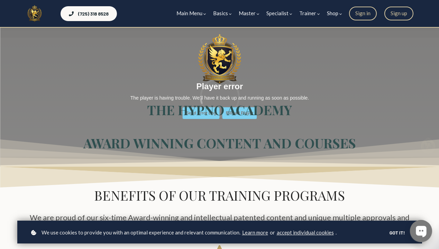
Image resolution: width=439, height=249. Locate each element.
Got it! (397, 233)
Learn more (255, 232)
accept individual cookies (305, 232)
